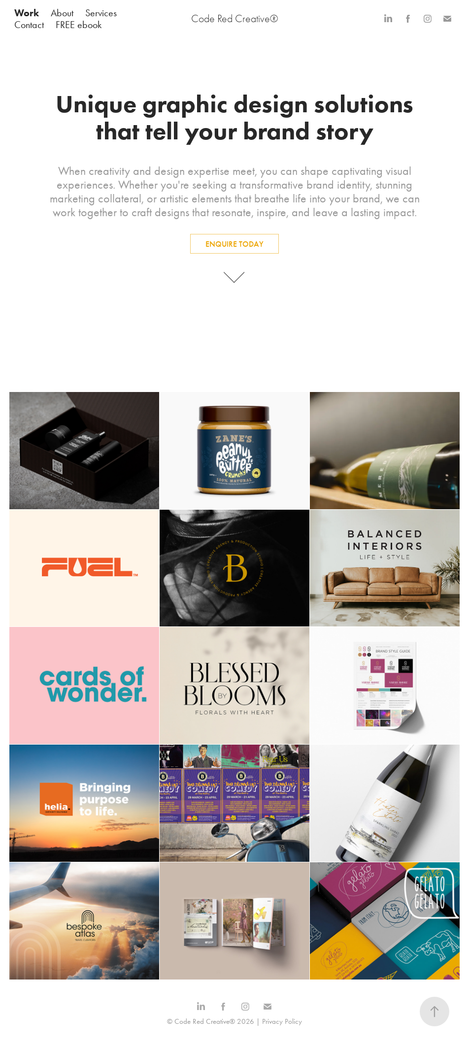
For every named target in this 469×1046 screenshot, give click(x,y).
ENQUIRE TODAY (234, 244)
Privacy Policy (282, 1021)
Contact (29, 25)
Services (101, 13)
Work (26, 13)
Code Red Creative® (234, 18)
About (62, 13)
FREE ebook (78, 25)
